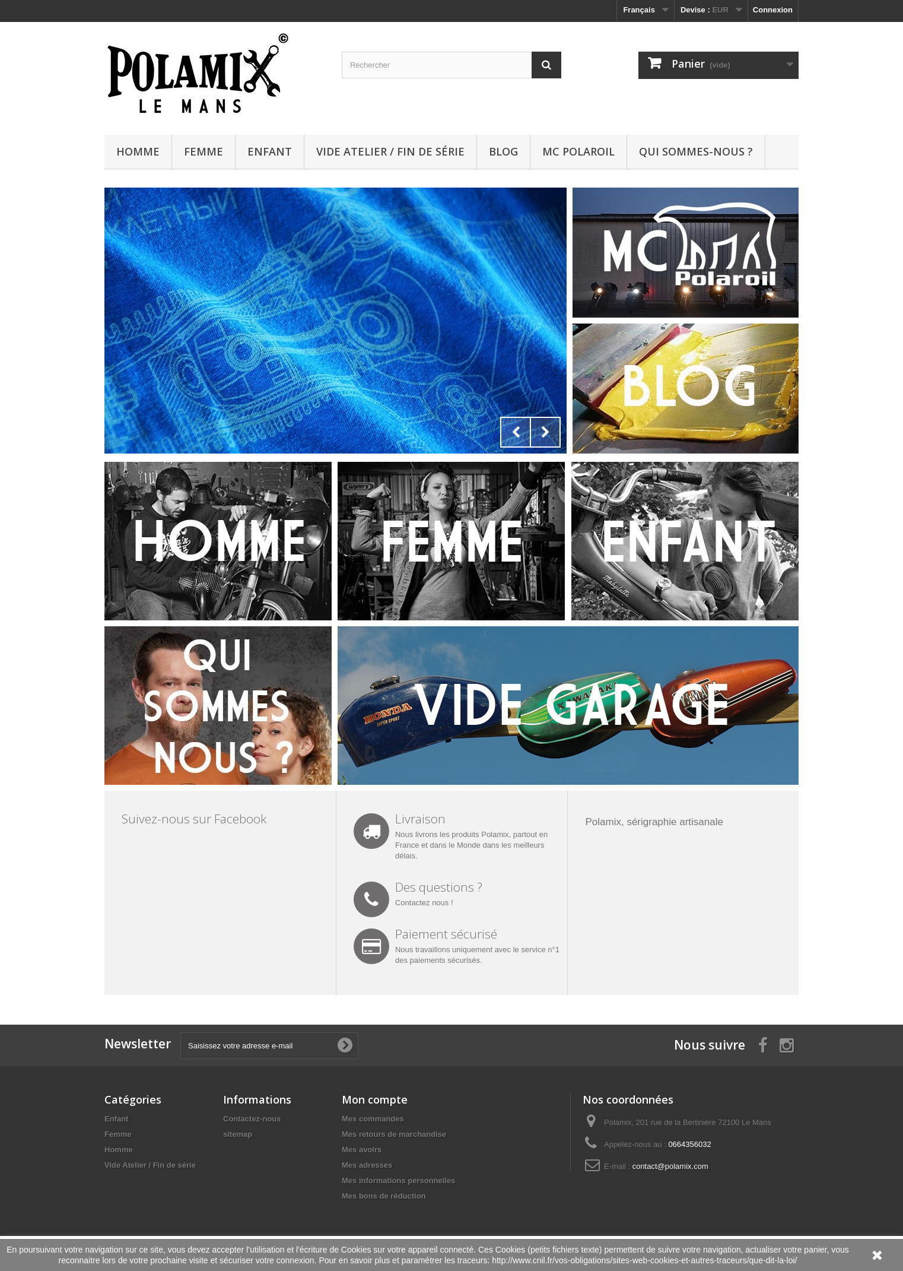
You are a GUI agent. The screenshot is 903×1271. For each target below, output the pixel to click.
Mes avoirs (361, 1149)
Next (545, 432)
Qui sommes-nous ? (696, 151)
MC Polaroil (578, 151)
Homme (138, 151)
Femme (203, 151)
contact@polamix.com (670, 1166)
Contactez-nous (252, 1118)
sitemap (237, 1134)
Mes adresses (367, 1165)
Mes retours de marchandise (394, 1134)
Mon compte (375, 1099)
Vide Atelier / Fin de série (390, 151)
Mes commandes (373, 1118)
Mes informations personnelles (398, 1180)
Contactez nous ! (424, 902)
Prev (515, 432)
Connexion (773, 9)
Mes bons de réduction (384, 1195)
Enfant (269, 151)
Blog (503, 151)
